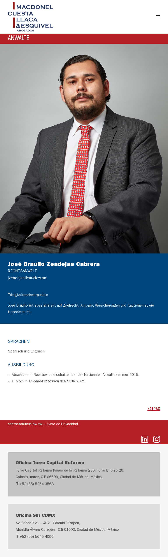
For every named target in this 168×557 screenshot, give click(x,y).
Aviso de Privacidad (62, 424)
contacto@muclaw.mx (25, 424)
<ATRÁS (153, 408)
